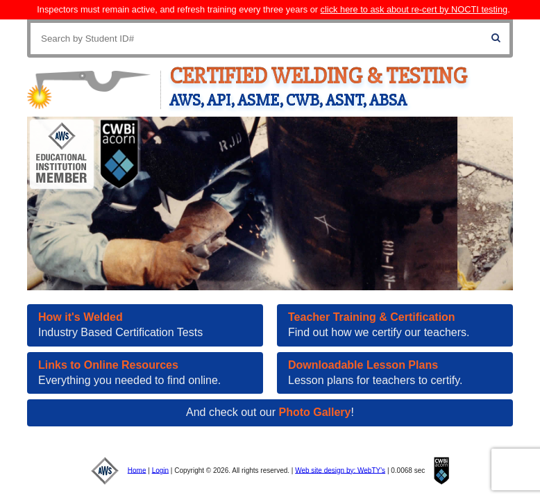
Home (137, 470)
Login (160, 470)
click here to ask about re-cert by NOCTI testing (414, 9)
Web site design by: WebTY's (340, 470)
